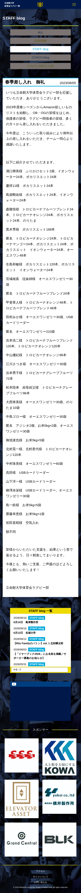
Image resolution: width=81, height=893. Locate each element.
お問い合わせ (40, 882)
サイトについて (40, 877)
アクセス (40, 871)
